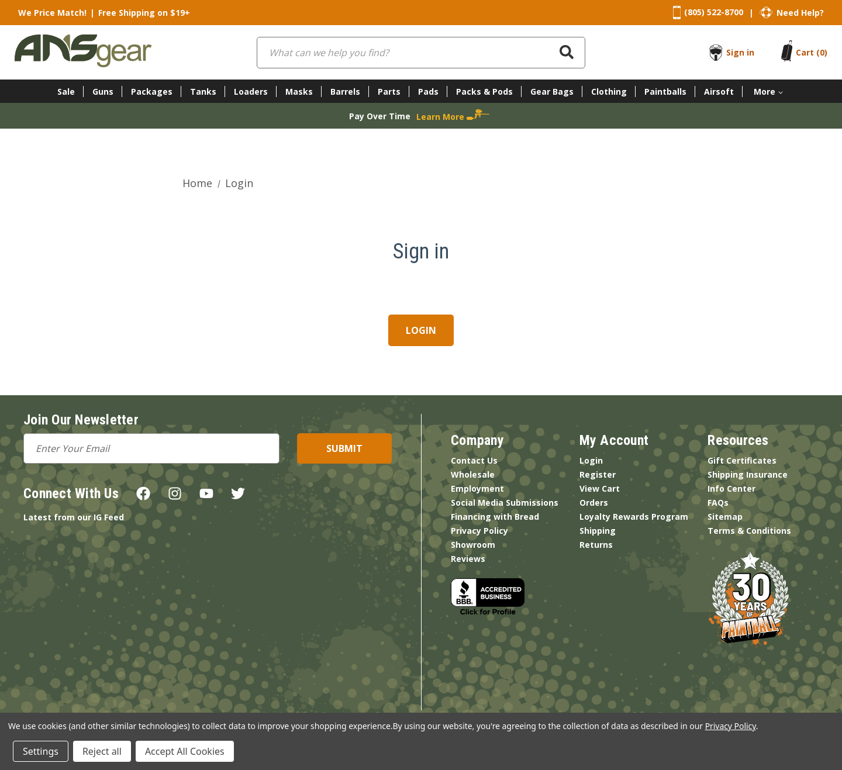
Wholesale (473, 474)
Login (591, 460)
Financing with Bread (495, 516)
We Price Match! (52, 12)
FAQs (718, 502)
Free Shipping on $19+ (144, 12)
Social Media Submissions (504, 502)
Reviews (468, 558)
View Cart (599, 488)
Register (597, 474)
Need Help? (800, 12)
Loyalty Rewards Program (633, 516)
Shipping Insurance (748, 474)
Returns (596, 544)
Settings (40, 751)
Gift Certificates (742, 460)
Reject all (102, 751)
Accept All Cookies (185, 751)
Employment (477, 488)
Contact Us (474, 460)
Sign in (740, 52)
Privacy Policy (479, 530)
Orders (593, 502)
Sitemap (725, 516)
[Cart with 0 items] (811, 52)
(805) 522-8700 (713, 12)
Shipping (597, 530)
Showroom (473, 544)
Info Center (731, 488)
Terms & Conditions (749, 530)
